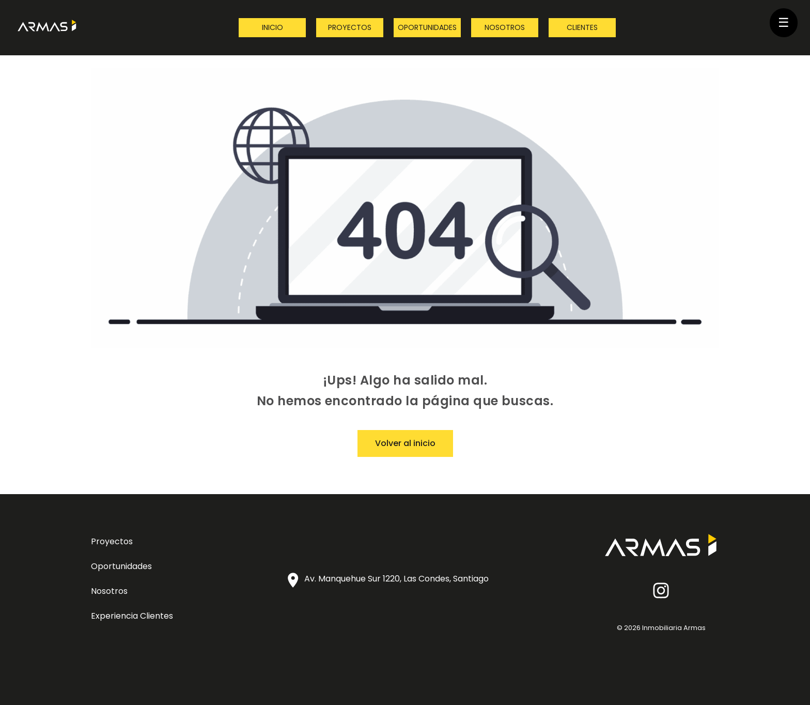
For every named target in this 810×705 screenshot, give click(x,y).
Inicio (272, 27)
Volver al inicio (405, 443)
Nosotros (505, 27)
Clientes (582, 27)
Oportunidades (427, 27)
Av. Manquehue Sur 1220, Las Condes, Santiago (396, 579)
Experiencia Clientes (132, 616)
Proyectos (349, 27)
